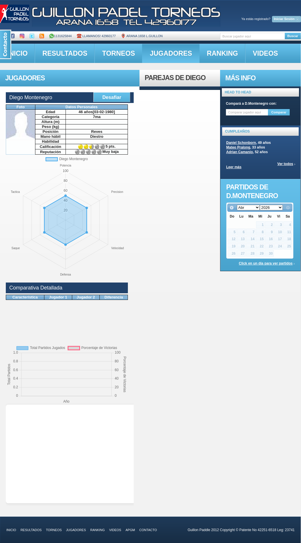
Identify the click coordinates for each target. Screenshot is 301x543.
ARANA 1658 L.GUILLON (142, 36)
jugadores (171, 53)
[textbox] (252, 36)
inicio (11, 530)
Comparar (279, 112)
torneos (118, 53)
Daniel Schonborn (241, 143)
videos (265, 53)
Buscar (292, 36)
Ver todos (285, 164)
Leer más (234, 167)
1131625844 (60, 36)
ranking (222, 53)
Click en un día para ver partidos (266, 263)
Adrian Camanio (239, 152)
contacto (148, 530)
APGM (130, 530)
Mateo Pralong (238, 147)
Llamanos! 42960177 (96, 36)
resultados (64, 53)
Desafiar (111, 97)
